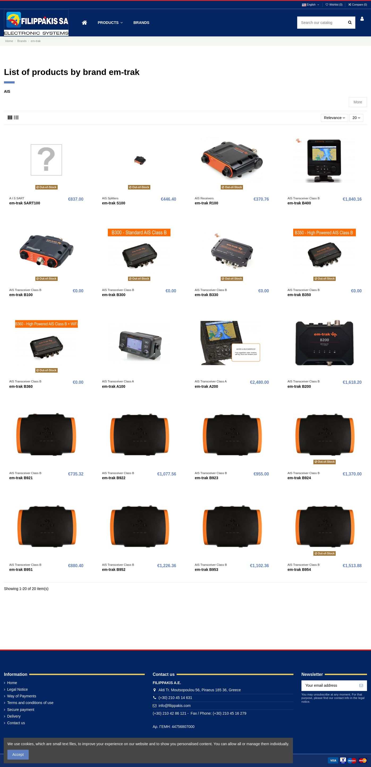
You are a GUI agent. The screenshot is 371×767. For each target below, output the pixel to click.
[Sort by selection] (334, 118)
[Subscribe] (361, 686)
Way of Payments (21, 696)
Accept (18, 754)
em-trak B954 (299, 569)
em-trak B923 (206, 478)
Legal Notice (17, 689)
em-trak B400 (299, 203)
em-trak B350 (299, 295)
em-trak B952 (113, 569)
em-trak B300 (113, 295)
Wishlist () (334, 4)
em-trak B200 (299, 386)
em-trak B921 (21, 478)
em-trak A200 (206, 386)
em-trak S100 (113, 203)
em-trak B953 (206, 569)
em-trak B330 (206, 295)
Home (12, 683)
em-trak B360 (21, 386)
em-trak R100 (206, 203)
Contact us (16, 723)
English (311, 4)
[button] (110, 23)
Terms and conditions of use (30, 703)
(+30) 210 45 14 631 (175, 698)
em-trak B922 (113, 478)
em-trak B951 (21, 569)
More (358, 102)
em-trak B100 (21, 295)
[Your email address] (329, 686)
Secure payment (20, 709)
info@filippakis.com (175, 705)
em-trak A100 (113, 386)
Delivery (14, 716)
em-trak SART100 (24, 203)
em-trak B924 (299, 478)
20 (356, 118)
